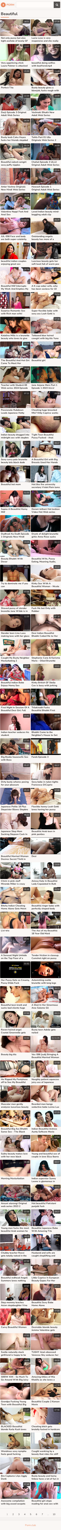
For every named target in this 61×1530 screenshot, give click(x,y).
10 (54, 1514)
